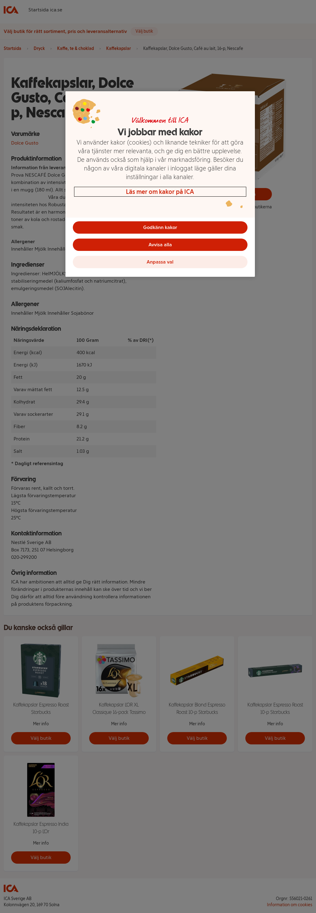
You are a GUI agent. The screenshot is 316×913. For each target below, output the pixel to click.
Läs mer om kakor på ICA (160, 191)
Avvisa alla (160, 245)
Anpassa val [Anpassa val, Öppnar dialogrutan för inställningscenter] (160, 262)
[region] (160, 184)
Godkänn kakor (160, 227)
